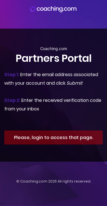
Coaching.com (33, 181)
